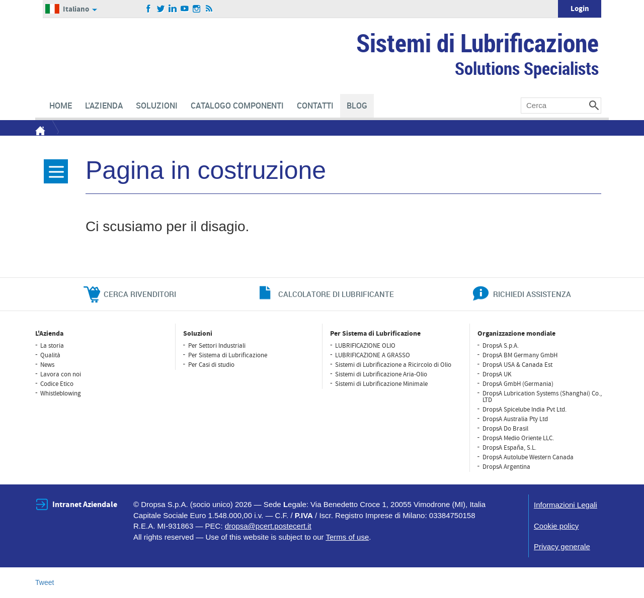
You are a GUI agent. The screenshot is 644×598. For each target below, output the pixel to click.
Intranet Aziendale (84, 504)
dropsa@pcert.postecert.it (268, 526)
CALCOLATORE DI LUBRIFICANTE (336, 294)
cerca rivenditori (140, 294)
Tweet (44, 582)
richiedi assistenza (532, 294)
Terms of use (347, 537)
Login (580, 9)
